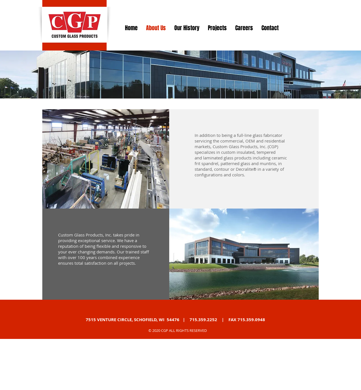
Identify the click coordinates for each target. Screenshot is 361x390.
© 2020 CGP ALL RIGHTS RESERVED (177, 330)
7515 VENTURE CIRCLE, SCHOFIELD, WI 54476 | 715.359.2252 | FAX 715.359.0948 (175, 320)
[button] (105, 159)
